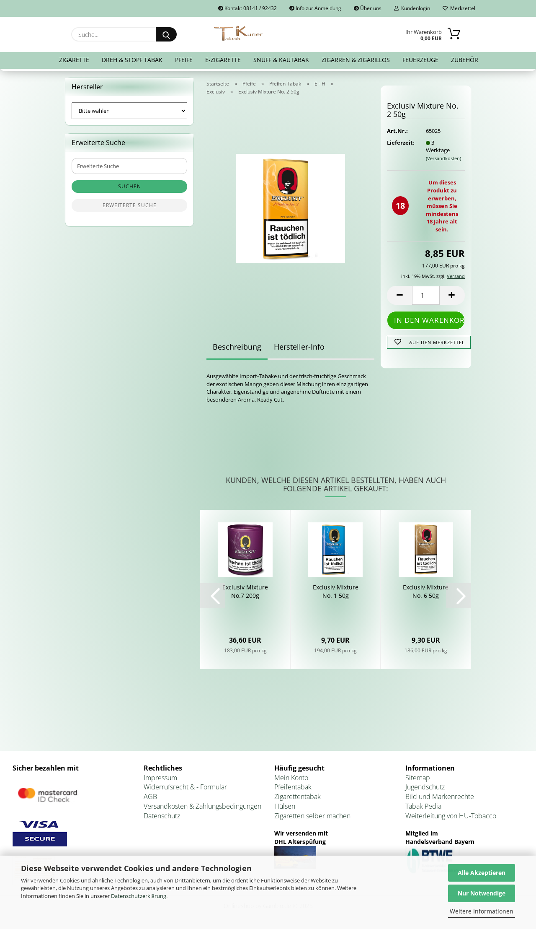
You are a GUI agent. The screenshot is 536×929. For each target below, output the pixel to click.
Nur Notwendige (481, 893)
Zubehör (464, 60)
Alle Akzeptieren (481, 873)
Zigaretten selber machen (312, 815)
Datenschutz (162, 815)
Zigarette (74, 60)
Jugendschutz (425, 786)
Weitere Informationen (481, 911)
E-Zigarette (223, 60)
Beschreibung (237, 347)
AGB (150, 796)
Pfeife (184, 60)
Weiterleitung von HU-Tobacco (450, 815)
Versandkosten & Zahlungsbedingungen (202, 806)
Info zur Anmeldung (315, 8)
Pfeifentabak (293, 786)
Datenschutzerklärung (138, 896)
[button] (399, 295)
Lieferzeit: (400, 142)
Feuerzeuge (420, 60)
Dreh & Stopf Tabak (132, 60)
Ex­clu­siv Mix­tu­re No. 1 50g (335, 591)
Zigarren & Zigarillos (356, 60)
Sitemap (417, 777)
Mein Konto (291, 777)
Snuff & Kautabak (281, 60)
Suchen (129, 186)
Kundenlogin (412, 8)
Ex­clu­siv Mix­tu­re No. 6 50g (425, 591)
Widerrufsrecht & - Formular (185, 786)
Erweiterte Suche (130, 205)
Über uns (367, 8)
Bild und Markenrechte (439, 796)
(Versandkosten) (443, 158)
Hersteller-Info (299, 347)
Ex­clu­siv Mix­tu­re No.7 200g (245, 591)
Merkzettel (459, 8)
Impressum (160, 777)
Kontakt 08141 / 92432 (247, 8)
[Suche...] (166, 34)
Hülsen (284, 806)
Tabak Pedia (423, 806)
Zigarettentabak (297, 796)
